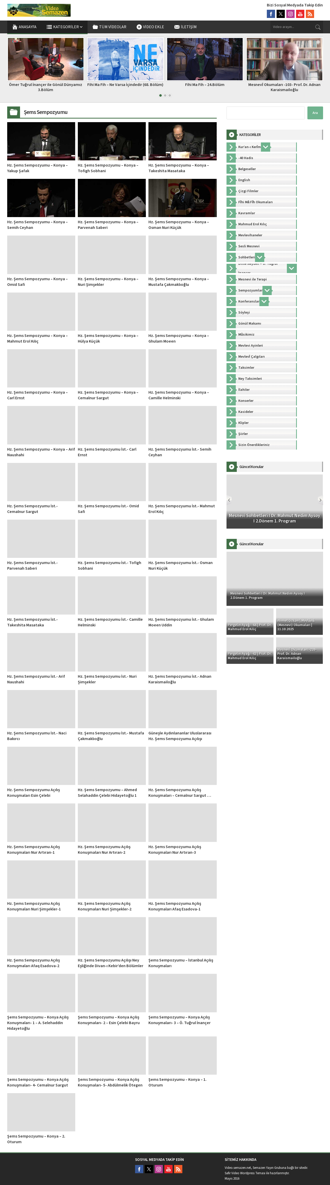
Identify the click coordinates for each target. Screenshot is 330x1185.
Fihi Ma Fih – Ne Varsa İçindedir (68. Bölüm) (125, 85)
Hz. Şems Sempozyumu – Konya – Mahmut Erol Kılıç (37, 338)
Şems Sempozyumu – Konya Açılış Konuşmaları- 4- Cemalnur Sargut (38, 1082)
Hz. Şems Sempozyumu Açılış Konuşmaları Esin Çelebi (33, 792)
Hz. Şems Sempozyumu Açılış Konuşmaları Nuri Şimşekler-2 (104, 906)
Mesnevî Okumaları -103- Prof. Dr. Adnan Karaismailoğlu (284, 87)
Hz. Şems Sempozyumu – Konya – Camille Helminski (178, 395)
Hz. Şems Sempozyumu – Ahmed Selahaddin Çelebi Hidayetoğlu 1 (107, 792)
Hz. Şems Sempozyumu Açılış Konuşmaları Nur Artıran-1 (33, 849)
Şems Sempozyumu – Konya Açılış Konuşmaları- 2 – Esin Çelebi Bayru (109, 1020)
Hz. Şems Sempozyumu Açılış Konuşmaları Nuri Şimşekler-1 (34, 906)
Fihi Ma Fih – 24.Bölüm (204, 85)
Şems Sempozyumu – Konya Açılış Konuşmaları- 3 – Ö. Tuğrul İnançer (179, 1020)
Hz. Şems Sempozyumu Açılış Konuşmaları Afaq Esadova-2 (33, 963)
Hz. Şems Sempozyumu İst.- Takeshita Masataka (32, 622)
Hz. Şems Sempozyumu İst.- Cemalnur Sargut (32, 508)
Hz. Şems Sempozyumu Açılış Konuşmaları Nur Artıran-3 (174, 849)
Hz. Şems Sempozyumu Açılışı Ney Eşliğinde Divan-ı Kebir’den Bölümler (110, 963)
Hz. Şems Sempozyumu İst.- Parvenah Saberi (32, 565)
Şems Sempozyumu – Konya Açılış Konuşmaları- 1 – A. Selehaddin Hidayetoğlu (38, 1022)
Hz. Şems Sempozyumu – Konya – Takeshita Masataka (178, 168)
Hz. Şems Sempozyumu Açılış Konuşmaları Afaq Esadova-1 (174, 906)
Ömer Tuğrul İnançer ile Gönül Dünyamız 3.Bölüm (45, 87)
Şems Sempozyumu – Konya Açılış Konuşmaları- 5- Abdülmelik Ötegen (110, 1082)
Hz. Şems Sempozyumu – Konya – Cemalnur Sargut (108, 395)
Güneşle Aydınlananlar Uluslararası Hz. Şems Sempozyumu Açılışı (179, 736)
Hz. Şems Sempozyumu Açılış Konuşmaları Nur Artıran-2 (104, 849)
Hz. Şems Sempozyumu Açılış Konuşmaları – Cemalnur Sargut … (179, 792)
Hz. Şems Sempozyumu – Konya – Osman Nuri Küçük (178, 224)
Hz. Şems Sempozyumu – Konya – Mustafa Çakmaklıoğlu (178, 281)
